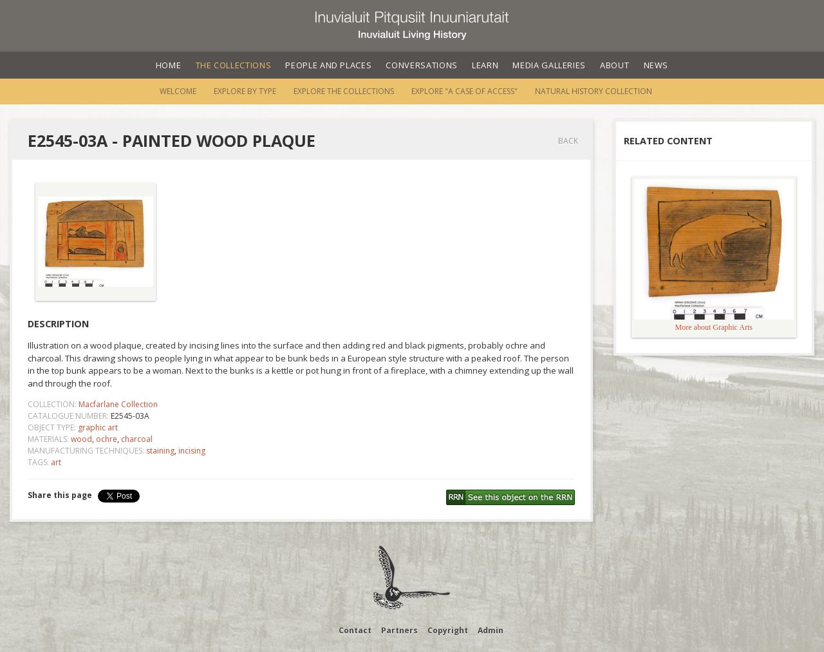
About (614, 65)
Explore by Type (245, 91)
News (656, 65)
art (56, 462)
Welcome (178, 91)
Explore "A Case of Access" (464, 91)
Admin (490, 630)
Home (169, 65)
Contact (355, 630)
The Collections (234, 65)
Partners (399, 630)
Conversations (421, 65)
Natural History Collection (593, 91)
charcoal (137, 439)
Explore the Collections (344, 91)
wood (81, 439)
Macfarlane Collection (118, 404)
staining (160, 450)
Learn (485, 65)
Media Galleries (549, 65)
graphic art (98, 427)
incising (191, 450)
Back (568, 140)
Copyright (447, 630)
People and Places (328, 65)
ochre (106, 439)
